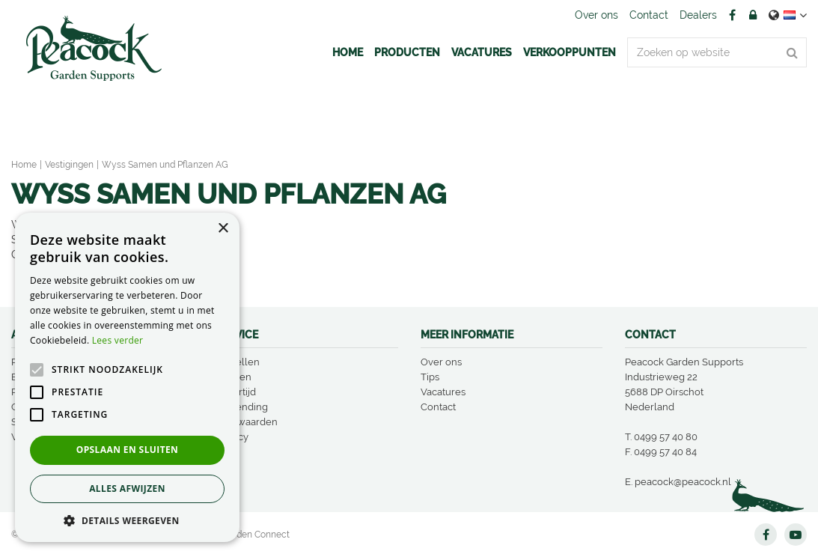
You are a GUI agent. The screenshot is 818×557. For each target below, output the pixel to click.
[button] (127, 520)
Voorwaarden (247, 421)
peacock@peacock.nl (683, 481)
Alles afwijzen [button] (127, 488)
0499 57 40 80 (666, 436)
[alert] (127, 377)
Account (752, 14)
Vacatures (443, 392)
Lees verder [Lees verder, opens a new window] (118, 340)
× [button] (222, 228)
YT (795, 534)
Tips (430, 377)
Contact (438, 407)
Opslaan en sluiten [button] (127, 449)
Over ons (441, 362)
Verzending (242, 407)
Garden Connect (256, 534)
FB (731, 14)
